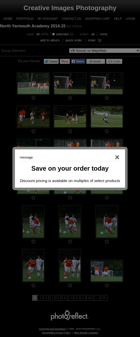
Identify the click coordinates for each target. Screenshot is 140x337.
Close (110, 157)
